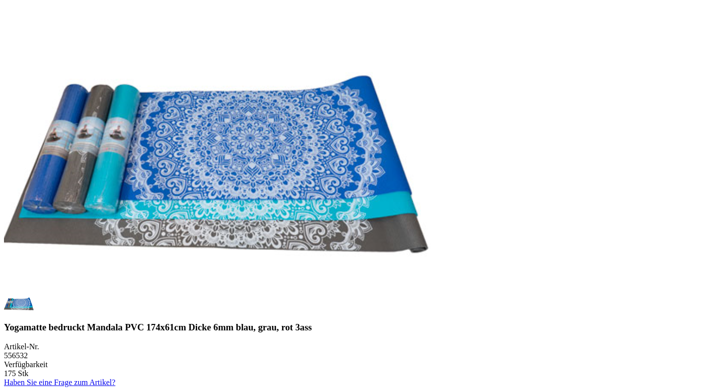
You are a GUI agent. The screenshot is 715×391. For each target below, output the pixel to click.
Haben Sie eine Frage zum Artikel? (59, 382)
